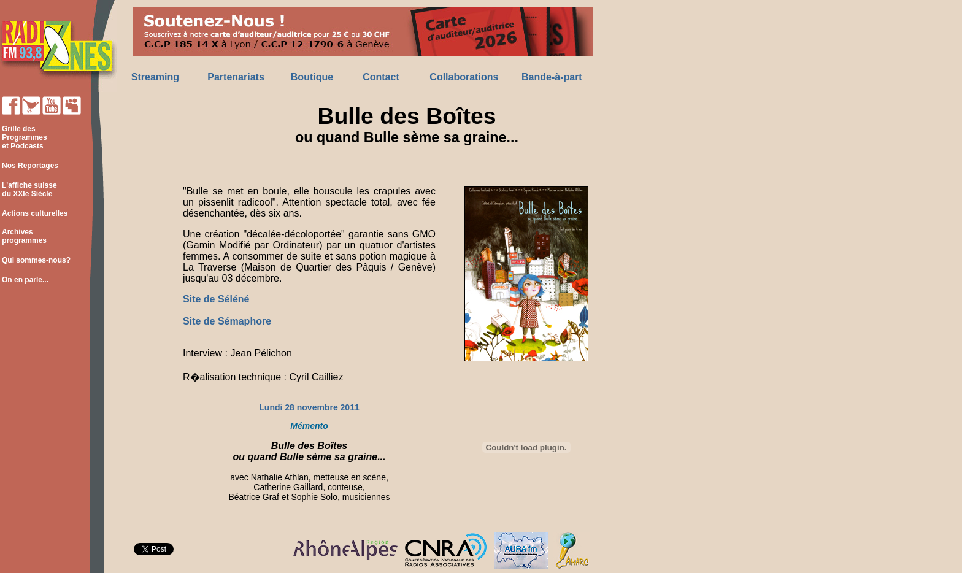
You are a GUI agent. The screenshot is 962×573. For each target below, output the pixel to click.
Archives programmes (23, 236)
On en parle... (25, 279)
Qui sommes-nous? (36, 260)
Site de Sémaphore (227, 321)
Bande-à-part (551, 77)
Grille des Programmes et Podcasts (23, 137)
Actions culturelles (34, 213)
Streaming (155, 77)
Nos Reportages (30, 165)
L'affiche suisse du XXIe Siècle (28, 189)
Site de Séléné (216, 299)
